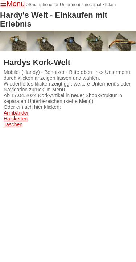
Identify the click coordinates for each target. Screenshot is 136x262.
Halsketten (16, 119)
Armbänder (16, 113)
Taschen (13, 124)
